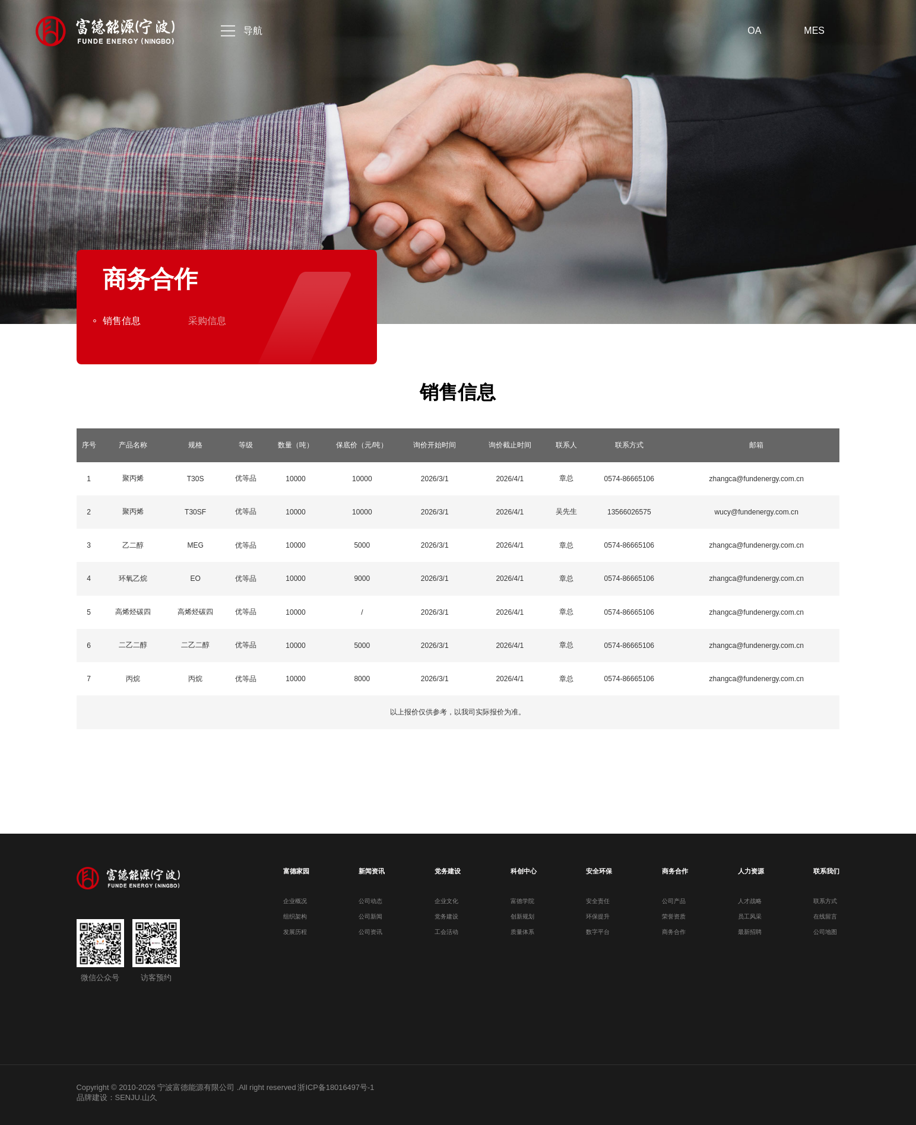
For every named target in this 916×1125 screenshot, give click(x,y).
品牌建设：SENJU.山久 (117, 1097)
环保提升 (598, 916)
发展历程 (295, 932)
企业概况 (295, 901)
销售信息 (122, 320)
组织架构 (295, 916)
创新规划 (522, 916)
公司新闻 (370, 916)
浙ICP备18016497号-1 (335, 1087)
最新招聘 (750, 932)
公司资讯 (370, 932)
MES (814, 31)
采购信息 (207, 320)
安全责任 (598, 901)
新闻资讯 (372, 871)
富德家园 (296, 871)
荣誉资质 (674, 916)
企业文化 (446, 901)
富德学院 (522, 901)
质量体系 (522, 932)
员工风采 (750, 916)
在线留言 (825, 916)
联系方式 (825, 901)
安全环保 (599, 871)
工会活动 (446, 932)
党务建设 (448, 871)
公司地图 (825, 932)
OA (754, 31)
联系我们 (826, 871)
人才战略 (750, 901)
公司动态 (370, 901)
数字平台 (598, 932)
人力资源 (751, 871)
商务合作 (675, 871)
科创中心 (524, 871)
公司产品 (674, 901)
